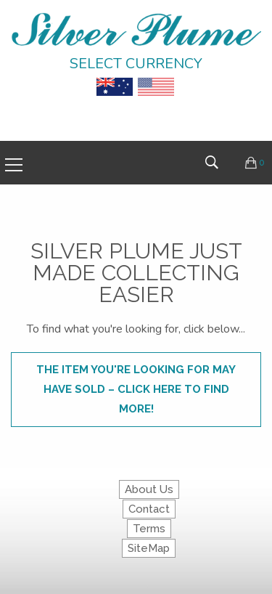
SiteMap (149, 548)
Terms (149, 528)
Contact (149, 509)
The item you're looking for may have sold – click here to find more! (136, 389)
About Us (149, 489)
